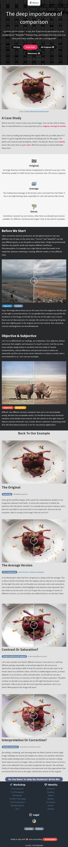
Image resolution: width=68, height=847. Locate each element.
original (46, 126)
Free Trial (30, 47)
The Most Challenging (17, 799)
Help (17, 809)
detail (62, 141)
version (62, 126)
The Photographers (17, 802)
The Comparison (17, 789)
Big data (51, 799)
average (53, 126)
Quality (50, 795)
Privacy (39, 829)
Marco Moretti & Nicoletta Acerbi (37, 111)
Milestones (34, 53)
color (28, 145)
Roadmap (50, 792)
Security (29, 829)
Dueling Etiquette (17, 805)
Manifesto (50, 789)
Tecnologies (50, 802)
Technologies (50, 839)
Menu (34, 2)
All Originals (47, 47)
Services (51, 805)
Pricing (17, 47)
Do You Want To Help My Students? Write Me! (34, 779)
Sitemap (50, 809)
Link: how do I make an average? (31, 572)
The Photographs (17, 792)
